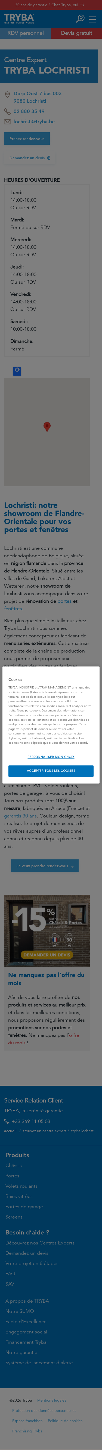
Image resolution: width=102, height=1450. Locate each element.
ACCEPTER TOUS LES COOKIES (51, 771)
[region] (50, 724)
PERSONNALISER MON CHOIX (50, 757)
